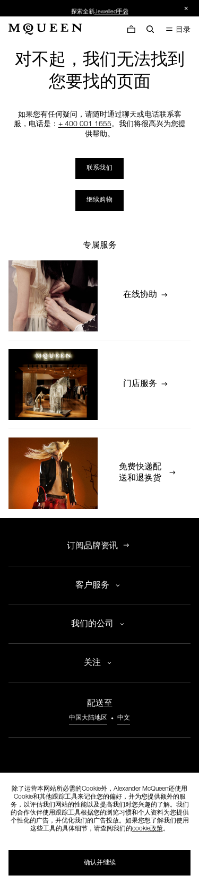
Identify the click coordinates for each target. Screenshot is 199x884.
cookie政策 (147, 829)
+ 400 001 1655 (84, 124)
